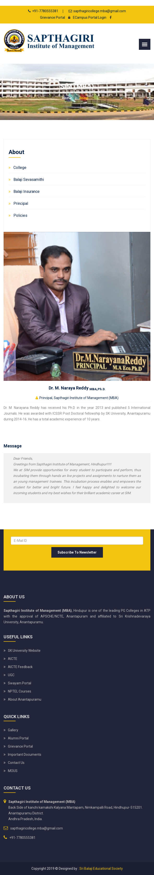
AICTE (12, 659)
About (84, 98)
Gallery (13, 730)
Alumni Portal (18, 738)
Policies (20, 215)
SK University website (24, 650)
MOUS (13, 771)
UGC (11, 675)
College (19, 167)
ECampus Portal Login (86, 17)
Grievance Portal (52, 17)
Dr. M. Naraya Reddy (77, 387)
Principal (20, 203)
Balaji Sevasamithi (28, 179)
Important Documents (24, 754)
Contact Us (16, 763)
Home (67, 98)
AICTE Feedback (20, 667)
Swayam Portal (19, 683)
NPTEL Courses (19, 691)
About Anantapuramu (24, 699)
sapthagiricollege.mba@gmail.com (99, 11)
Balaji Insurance (26, 191)
